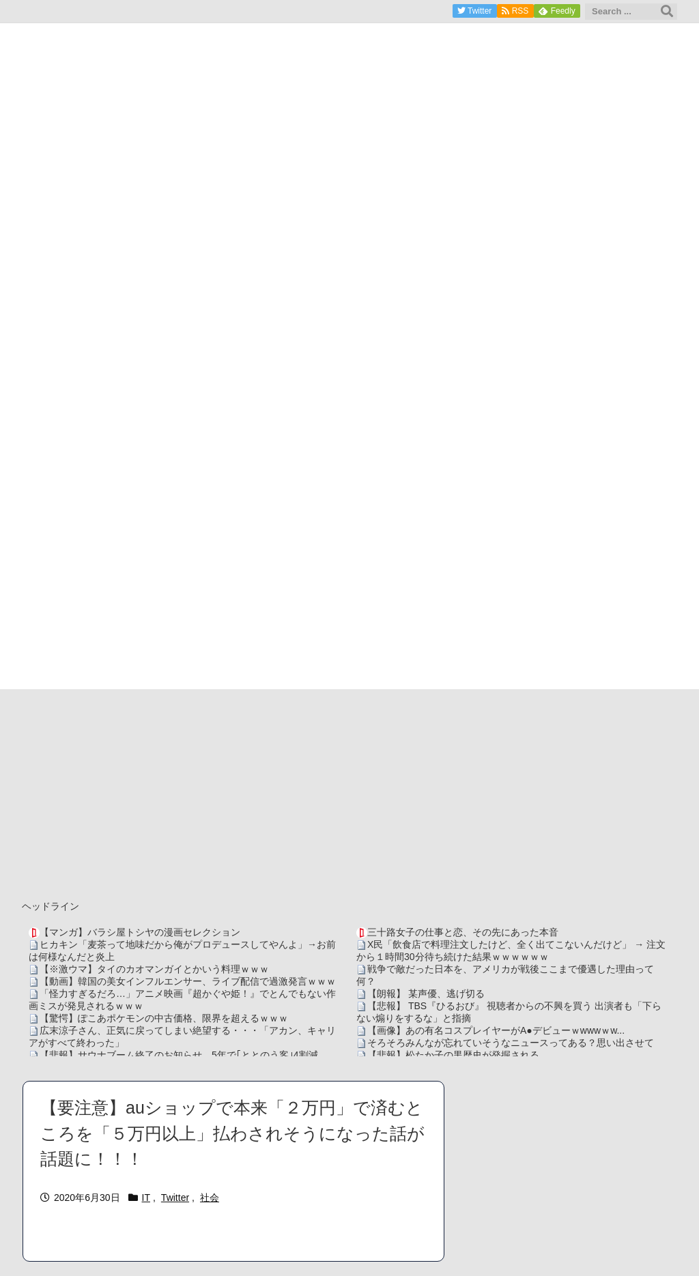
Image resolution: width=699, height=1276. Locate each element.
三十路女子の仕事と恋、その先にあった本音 (462, 932)
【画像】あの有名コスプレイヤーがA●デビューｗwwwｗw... (496, 1030)
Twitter (175, 1197)
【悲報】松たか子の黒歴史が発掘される (453, 1054)
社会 (209, 1197)
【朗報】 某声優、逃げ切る (426, 993)
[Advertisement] (349, 791)
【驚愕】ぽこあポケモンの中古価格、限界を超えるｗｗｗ (164, 1018)
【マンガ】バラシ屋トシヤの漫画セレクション (140, 932)
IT (146, 1197)
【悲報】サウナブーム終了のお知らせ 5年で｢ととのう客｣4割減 (179, 1054)
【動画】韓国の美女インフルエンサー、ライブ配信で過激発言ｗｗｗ (188, 981)
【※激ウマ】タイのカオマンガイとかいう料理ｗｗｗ (154, 968)
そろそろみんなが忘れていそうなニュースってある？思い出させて (510, 1042)
